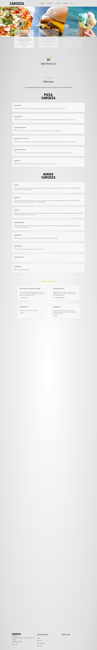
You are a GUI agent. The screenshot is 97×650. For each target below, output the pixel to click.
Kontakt (65, 3)
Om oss (57, 3)
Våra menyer (41, 643)
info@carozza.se (17, 642)
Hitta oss (49, 3)
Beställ (39, 641)
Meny (42, 3)
